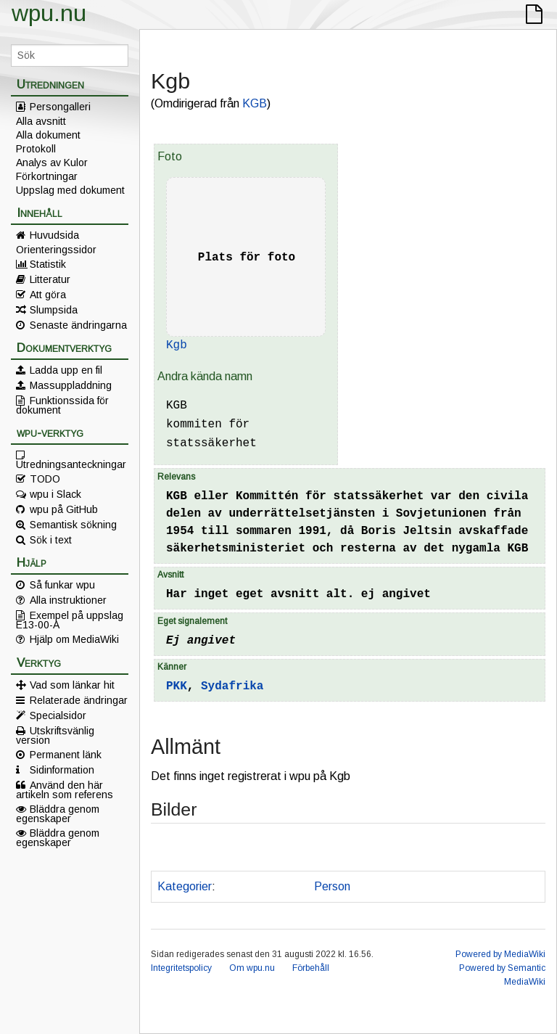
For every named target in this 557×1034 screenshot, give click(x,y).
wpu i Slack (55, 494)
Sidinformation (62, 770)
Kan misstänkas (261, 886)
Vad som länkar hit (72, 685)
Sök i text (51, 540)
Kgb (176, 345)
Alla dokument (48, 135)
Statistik (48, 264)
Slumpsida (54, 310)
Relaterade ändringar (79, 700)
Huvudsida (54, 235)
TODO (45, 479)
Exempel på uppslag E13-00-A (69, 619)
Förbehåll (310, 968)
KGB (254, 103)
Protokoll (36, 148)
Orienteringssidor (56, 249)
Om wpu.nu (252, 968)
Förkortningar (47, 176)
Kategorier (184, 886)
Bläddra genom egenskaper (57, 813)
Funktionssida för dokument (62, 404)
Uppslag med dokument (70, 190)
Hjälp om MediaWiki (74, 639)
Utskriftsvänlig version (55, 735)
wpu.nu (49, 13)
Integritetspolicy (181, 968)
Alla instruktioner (68, 600)
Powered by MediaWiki (500, 954)
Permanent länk (66, 755)
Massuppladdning (71, 385)
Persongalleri (60, 107)
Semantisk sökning (73, 525)
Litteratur (50, 279)
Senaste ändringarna (78, 325)
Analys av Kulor (52, 162)
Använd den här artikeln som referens (64, 789)
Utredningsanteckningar (71, 464)
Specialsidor (58, 715)
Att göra (48, 295)
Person (332, 886)
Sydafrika (232, 686)
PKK (176, 686)
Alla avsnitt (41, 121)
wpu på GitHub (64, 509)
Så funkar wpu (62, 585)
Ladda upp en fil (66, 370)
